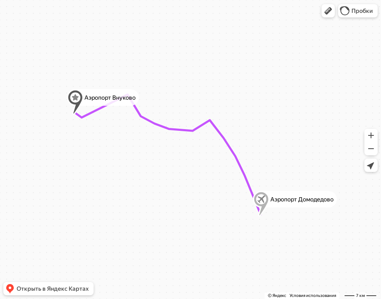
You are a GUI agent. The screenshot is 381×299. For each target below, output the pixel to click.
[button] (328, 10)
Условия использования (312, 295)
